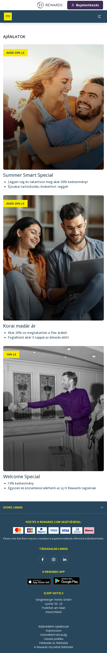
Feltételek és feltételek (53, 643)
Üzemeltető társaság (53, 635)
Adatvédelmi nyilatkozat (53, 626)
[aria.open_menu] (99, 16)
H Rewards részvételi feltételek (53, 647)
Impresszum (53, 630)
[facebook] (43, 559)
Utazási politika (53, 639)
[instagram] (54, 559)
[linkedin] (65, 559)
